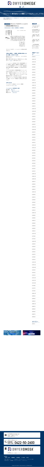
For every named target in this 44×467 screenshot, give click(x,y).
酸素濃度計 (17, 27)
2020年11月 (34, 176)
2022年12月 (34, 126)
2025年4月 (33, 72)
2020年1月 (33, 189)
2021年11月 (34, 147)
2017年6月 (33, 236)
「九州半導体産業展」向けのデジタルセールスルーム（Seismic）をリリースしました (36, 46)
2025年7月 (33, 69)
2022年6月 (33, 134)
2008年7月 (33, 306)
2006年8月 (33, 311)
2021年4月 (33, 163)
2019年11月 (34, 191)
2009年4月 (33, 298)
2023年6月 (33, 119)
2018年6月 (33, 223)
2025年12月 (34, 59)
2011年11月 (34, 280)
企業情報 (11, 460)
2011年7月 (33, 288)
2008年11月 (34, 303)
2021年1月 (33, 171)
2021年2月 (33, 168)
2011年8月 (33, 285)
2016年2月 (33, 246)
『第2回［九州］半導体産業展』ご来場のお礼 (36, 35)
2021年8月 (33, 152)
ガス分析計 (23, 457)
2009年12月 (34, 293)
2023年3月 (33, 124)
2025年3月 (33, 74)
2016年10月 (34, 241)
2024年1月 (33, 106)
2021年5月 (33, 160)
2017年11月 (34, 233)
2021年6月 (33, 158)
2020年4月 (33, 184)
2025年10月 (34, 61)
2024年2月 (33, 103)
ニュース (21, 18)
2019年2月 (33, 207)
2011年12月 (34, 277)
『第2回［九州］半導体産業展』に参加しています (36, 40)
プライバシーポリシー (17, 460)
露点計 (13, 27)
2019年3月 (33, 204)
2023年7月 (33, 116)
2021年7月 (33, 155)
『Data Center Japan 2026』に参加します (35, 27)
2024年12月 (34, 82)
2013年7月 (33, 254)
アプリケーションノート (22, 459)
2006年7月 (33, 314)
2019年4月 (33, 202)
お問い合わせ (6, 460)
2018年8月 (33, 217)
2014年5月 (33, 251)
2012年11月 (34, 264)
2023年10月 (34, 111)
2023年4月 (33, 121)
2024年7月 (33, 95)
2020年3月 (33, 186)
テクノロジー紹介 (30, 459)
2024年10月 (34, 87)
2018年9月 (33, 215)
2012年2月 (33, 272)
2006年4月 (33, 316)
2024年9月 (33, 90)
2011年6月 (33, 290)
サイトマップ (24, 460)
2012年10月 (34, 267)
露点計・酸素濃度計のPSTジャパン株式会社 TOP (11, 18)
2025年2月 (33, 77)
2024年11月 (34, 85)
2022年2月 (33, 139)
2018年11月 (34, 212)
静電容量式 (21, 27)
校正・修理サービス (7, 459)
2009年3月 (33, 301)
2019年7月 (33, 197)
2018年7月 (33, 220)
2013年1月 (33, 259)
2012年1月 (33, 275)
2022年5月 (33, 137)
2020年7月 (33, 181)
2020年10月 (34, 178)
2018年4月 (33, 228)
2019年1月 (33, 210)
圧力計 (27, 457)
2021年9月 (33, 150)
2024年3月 (33, 100)
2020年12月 (34, 173)
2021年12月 (34, 145)
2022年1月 (33, 142)
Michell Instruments (7, 27)
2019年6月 (33, 199)
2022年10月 (34, 129)
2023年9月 (33, 113)
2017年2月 (33, 238)
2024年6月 (33, 98)
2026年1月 (33, 56)
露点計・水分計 (7, 457)
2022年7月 (33, 132)
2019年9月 (33, 194)
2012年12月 (34, 262)
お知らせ (24, 18)
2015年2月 (33, 249)
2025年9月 (33, 64)
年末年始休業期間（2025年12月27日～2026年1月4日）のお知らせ (36, 30)
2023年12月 (34, 108)
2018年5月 (33, 225)
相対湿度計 (18, 457)
